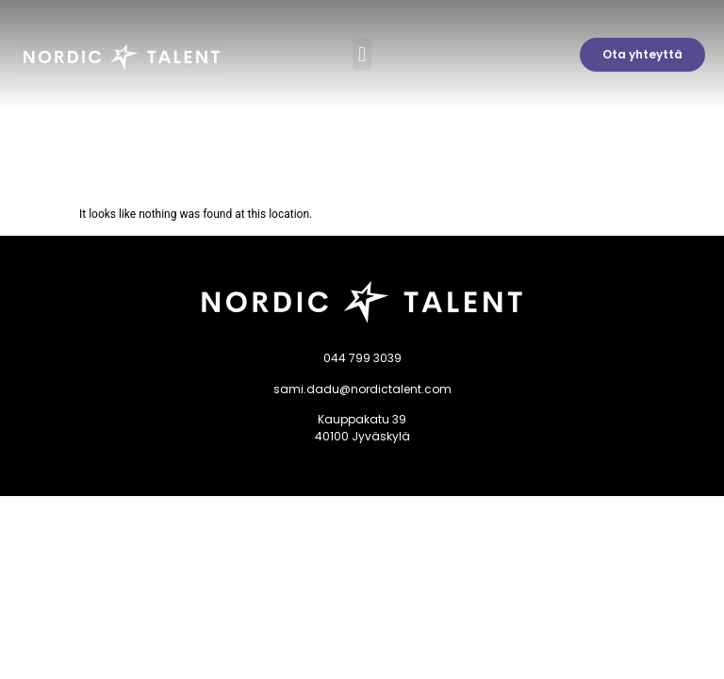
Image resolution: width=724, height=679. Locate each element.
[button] (361, 54)
